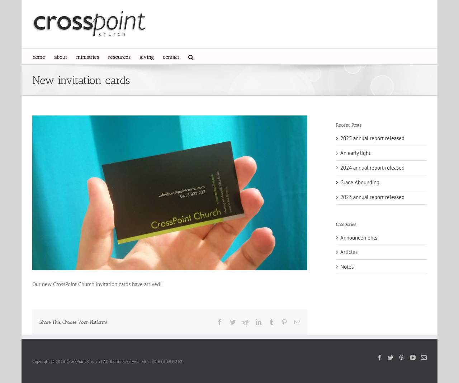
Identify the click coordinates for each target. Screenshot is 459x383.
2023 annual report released (372, 197)
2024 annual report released (372, 167)
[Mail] (424, 357)
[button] (190, 56)
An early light (355, 153)
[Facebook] (379, 357)
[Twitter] (390, 357)
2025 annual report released (372, 138)
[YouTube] (413, 357)
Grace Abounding (359, 182)
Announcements (358, 237)
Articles (349, 252)
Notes (347, 266)
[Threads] (401, 357)
